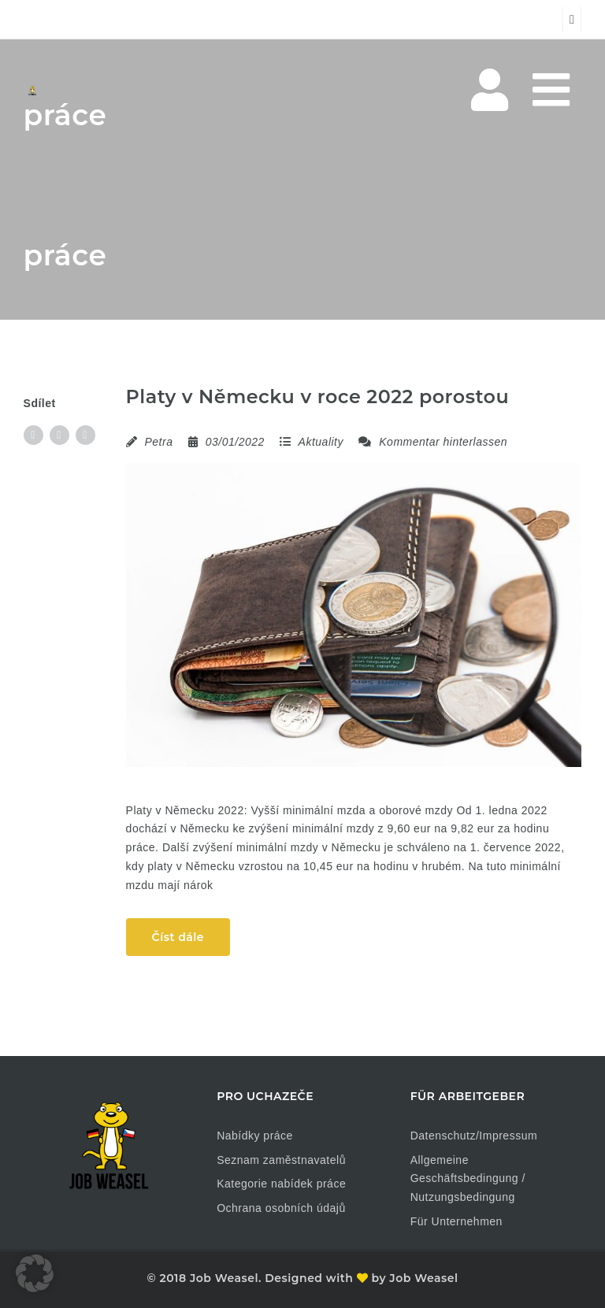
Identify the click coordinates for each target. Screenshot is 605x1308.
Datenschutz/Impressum (473, 1135)
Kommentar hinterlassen (432, 441)
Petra (158, 441)
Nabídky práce (255, 1135)
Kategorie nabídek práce (281, 1183)
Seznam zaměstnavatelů (281, 1160)
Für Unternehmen (456, 1221)
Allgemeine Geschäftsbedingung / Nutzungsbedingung (467, 1179)
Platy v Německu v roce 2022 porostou (318, 396)
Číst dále (178, 937)
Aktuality (321, 441)
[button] (34, 1273)
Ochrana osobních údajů (281, 1208)
